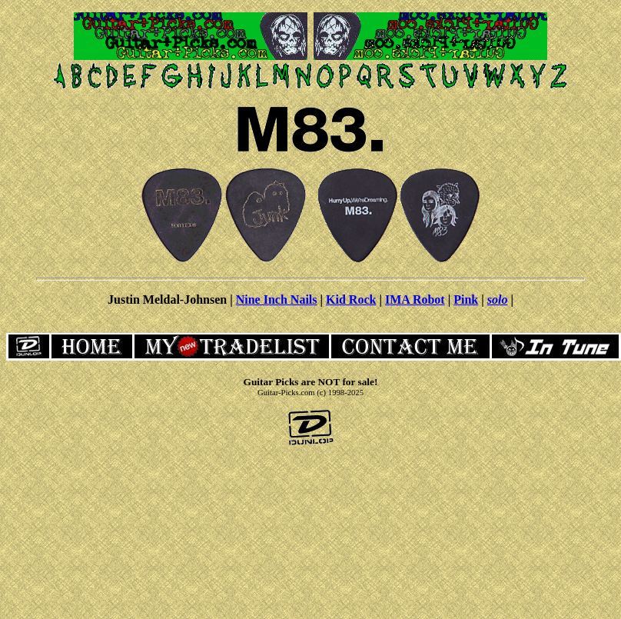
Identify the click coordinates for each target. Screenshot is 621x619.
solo (497, 299)
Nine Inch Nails (276, 299)
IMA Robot (415, 299)
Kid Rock (351, 299)
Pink (465, 299)
